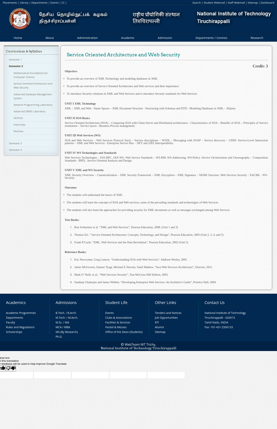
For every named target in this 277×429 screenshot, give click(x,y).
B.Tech (60, 313)
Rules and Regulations (20, 327)
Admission (165, 38)
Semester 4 (15, 150)
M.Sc (59, 322)
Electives (18, 131)
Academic (127, 38)
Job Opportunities (166, 317)
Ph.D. (59, 337)
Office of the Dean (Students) (124, 332)
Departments (39, 2)
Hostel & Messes (116, 327)
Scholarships (14, 332)
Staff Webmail (236, 2)
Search (196, 2)
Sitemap (253, 2)
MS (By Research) (67, 332)
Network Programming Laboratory (33, 105)
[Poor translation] (11, 368)
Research (257, 38)
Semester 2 (16, 66)
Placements (10, 2)
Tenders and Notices (168, 313)
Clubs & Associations (118, 317)
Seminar (18, 118)
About (49, 38)
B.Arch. (72, 313)
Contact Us (215, 302)
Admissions (66, 302)
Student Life (116, 302)
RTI (157, 322)
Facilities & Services (117, 322)
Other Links (165, 302)
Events (54, 2)
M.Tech (60, 317)
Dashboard (267, 2)
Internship (19, 124)
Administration (87, 38)
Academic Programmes (21, 313)
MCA (59, 327)
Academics (16, 302)
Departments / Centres (211, 38)
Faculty (10, 322)
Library (24, 2)
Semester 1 (15, 59)
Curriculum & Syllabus (24, 51)
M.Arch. (73, 317)
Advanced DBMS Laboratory (29, 111)
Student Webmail (214, 2)
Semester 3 (15, 143)
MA (67, 322)
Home (18, 38)
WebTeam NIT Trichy (140, 344)
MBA (67, 327)
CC (63, 2)
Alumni (159, 327)
